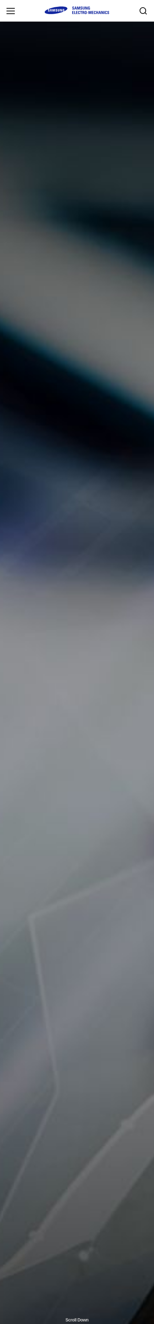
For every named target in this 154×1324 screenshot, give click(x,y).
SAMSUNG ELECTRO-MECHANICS (76, 10)
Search (143, 11)
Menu (10, 11)
